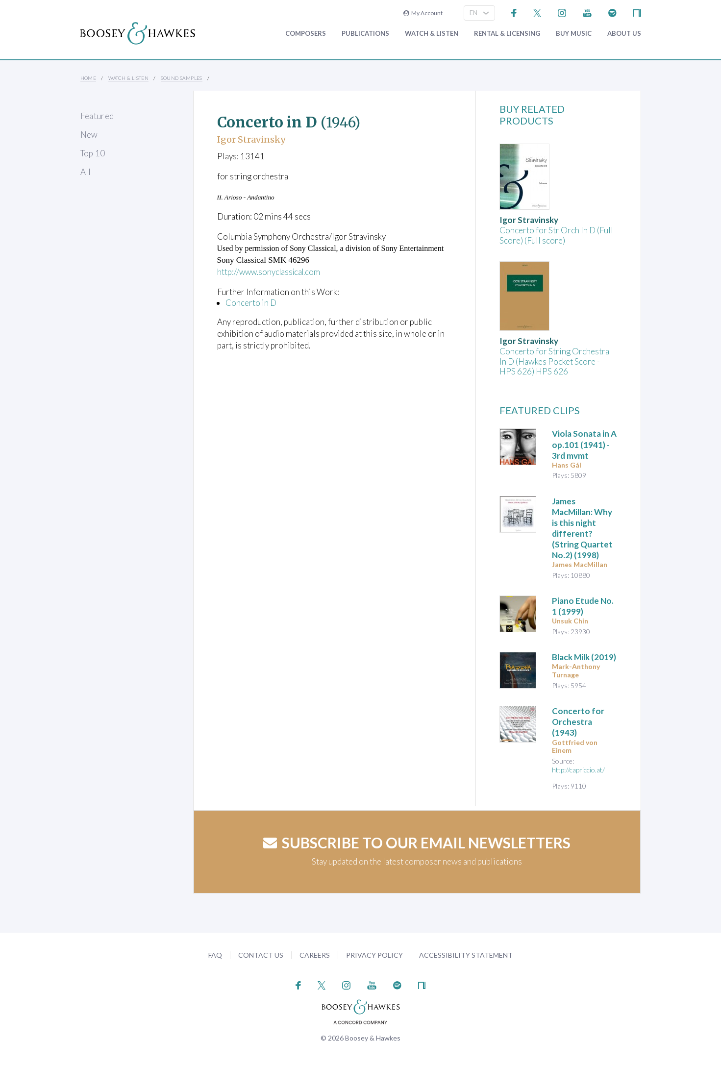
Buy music (574, 33)
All (85, 172)
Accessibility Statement (466, 955)
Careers (314, 955)
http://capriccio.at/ (578, 770)
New (89, 134)
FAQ (215, 955)
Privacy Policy (374, 955)
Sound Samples (181, 78)
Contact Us (260, 955)
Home (88, 78)
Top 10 (92, 153)
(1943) (578, 722)
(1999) (583, 606)
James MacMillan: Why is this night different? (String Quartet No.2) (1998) (582, 528)
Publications (365, 33)
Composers (305, 33)
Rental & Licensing (507, 33)
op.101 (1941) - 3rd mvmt (584, 444)
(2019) (584, 657)
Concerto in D (250, 302)
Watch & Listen (431, 33)
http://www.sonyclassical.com (270, 272)
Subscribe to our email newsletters (417, 842)
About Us (624, 33)
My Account (423, 13)
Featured (97, 116)
